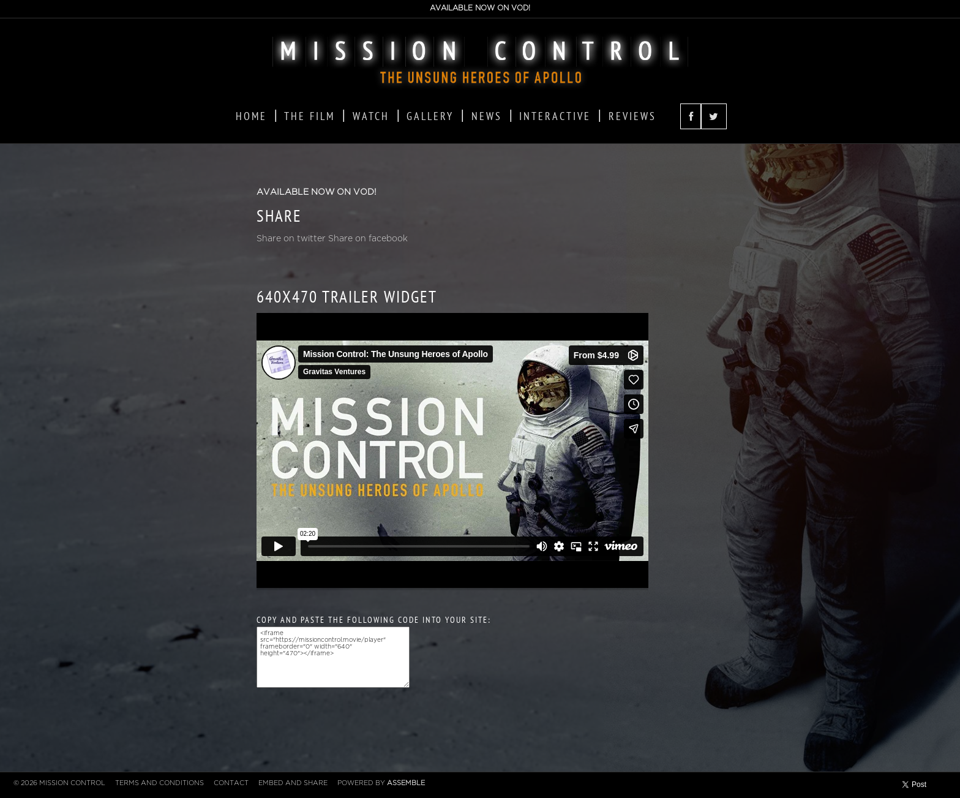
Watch (371, 116)
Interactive (555, 116)
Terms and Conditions (159, 783)
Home (251, 116)
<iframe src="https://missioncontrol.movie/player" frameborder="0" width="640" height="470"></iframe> (333, 657)
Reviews (632, 116)
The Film (309, 116)
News (486, 116)
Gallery (430, 116)
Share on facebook (368, 239)
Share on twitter (291, 239)
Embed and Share (293, 783)
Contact (231, 783)
